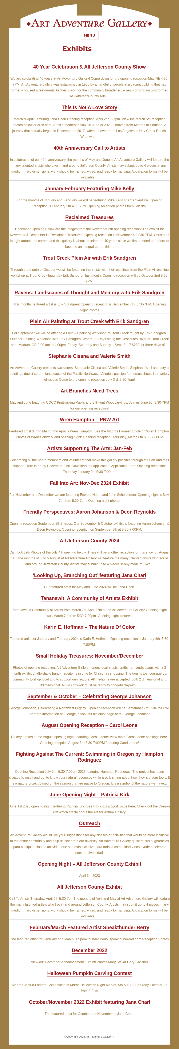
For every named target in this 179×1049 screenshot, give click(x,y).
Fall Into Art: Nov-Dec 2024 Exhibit (89, 483)
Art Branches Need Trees (89, 391)
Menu (89, 35)
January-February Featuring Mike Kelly (89, 188)
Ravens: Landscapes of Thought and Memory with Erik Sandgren (89, 292)
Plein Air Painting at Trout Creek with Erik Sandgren (89, 321)
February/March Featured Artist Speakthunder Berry (89, 927)
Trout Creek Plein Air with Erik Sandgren (89, 258)
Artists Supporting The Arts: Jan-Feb (89, 448)
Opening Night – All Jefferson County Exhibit (89, 864)
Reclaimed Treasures (89, 217)
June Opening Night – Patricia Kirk (89, 794)
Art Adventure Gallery (98, 1036)
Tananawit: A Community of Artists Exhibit (89, 598)
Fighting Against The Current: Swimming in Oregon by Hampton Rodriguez (89, 757)
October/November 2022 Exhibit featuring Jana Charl (89, 1002)
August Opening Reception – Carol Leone (90, 725)
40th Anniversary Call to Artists (90, 148)
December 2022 (89, 950)
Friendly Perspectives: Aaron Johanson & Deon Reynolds (89, 512)
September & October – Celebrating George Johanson (89, 696)
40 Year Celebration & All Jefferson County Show (89, 67)
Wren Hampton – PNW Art (89, 419)
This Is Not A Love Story (89, 107)
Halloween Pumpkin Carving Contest (89, 973)
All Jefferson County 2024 (89, 540)
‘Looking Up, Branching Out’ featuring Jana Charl (89, 575)
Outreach (89, 823)
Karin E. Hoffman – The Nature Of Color (89, 627)
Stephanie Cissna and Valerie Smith (89, 356)
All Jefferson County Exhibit (89, 887)
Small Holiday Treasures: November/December (89, 656)
